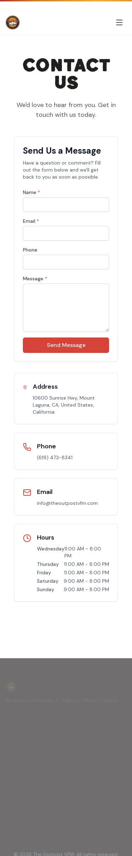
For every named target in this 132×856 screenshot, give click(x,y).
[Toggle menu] (119, 22)
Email (31, 221)
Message (35, 278)
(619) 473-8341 (55, 457)
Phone (30, 250)
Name (31, 192)
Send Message (66, 345)
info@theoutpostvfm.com (67, 503)
